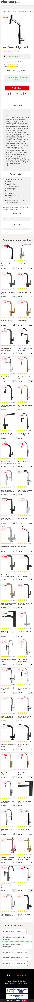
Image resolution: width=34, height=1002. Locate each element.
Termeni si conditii (13, 981)
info (14, 268)
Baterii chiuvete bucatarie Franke (23, 11)
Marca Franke (7, 11)
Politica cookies (22, 983)
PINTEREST (21, 975)
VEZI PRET (17, 87)
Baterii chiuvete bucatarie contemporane (11, 946)
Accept (24, 1000)
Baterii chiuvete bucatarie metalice (15, 963)
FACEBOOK (11, 975)
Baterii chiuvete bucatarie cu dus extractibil (14, 938)
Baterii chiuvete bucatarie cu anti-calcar (16, 958)
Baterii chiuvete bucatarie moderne (15, 952)
